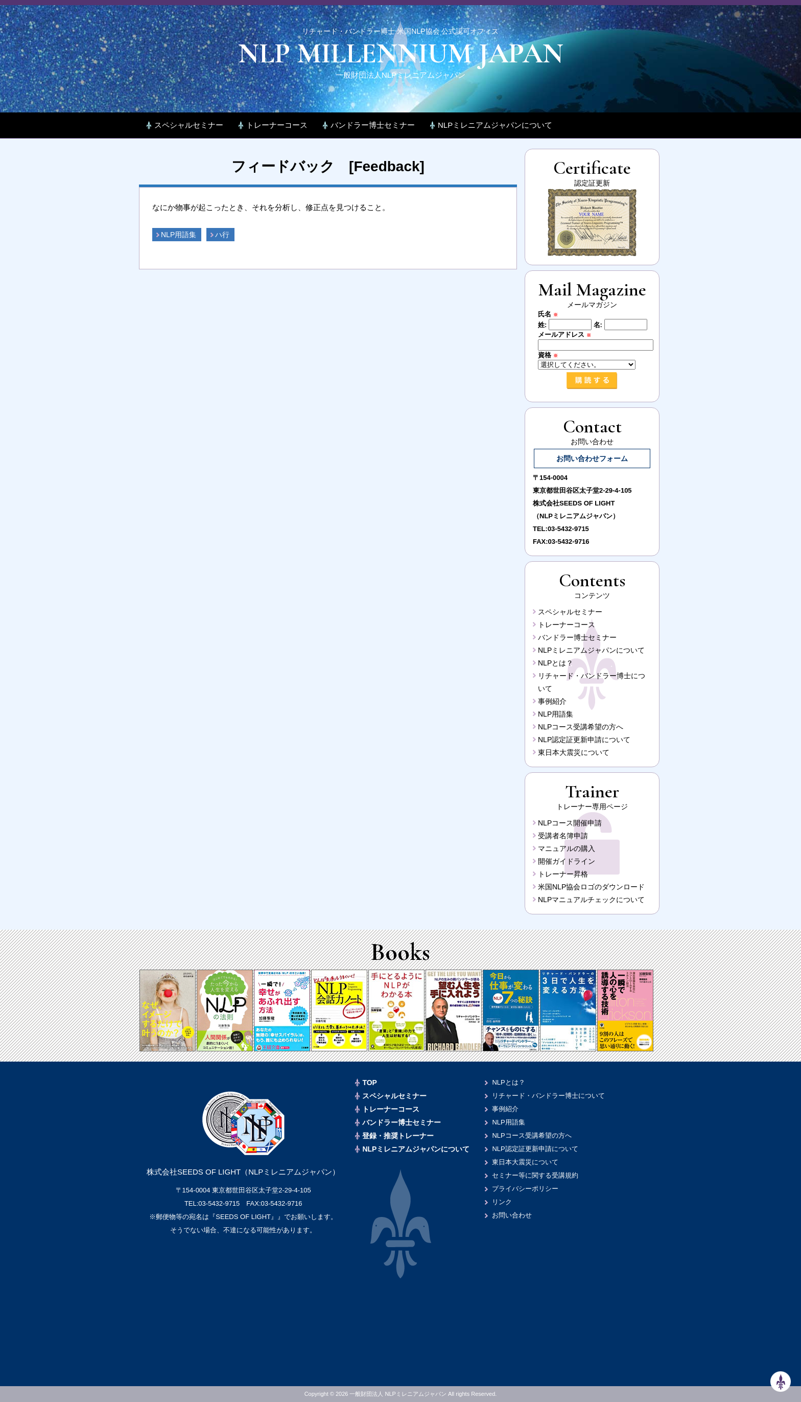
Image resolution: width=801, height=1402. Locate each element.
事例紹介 (552, 701)
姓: (542, 325)
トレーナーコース (277, 125)
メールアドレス (568, 334)
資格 (551, 355)
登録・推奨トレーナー (398, 1136)
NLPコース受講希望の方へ (580, 727)
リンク (502, 1202)
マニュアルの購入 (566, 848)
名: (598, 325)
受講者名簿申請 (563, 836)
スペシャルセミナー (188, 125)
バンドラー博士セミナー (373, 125)
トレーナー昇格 (563, 874)
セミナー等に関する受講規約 (535, 1175)
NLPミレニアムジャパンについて (495, 125)
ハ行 (222, 235)
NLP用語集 (178, 235)
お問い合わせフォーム (592, 458)
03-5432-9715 (568, 529)
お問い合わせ (512, 1215)
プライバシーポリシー (525, 1188)
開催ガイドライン (566, 861)
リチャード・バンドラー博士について (548, 1095)
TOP (369, 1082)
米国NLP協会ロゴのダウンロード (591, 887)
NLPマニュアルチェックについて (591, 899)
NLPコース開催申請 (570, 823)
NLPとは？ (555, 663)
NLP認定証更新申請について (584, 740)
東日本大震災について (573, 752)
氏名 (551, 314)
